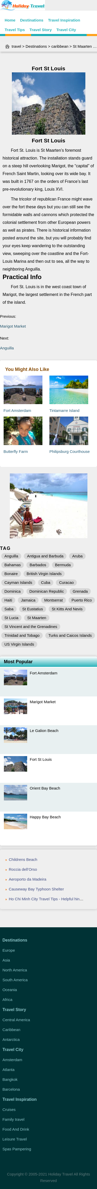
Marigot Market (13, 326)
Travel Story (40, 29)
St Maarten (82, 46)
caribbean (59, 46)
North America (14, 970)
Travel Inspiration (64, 20)
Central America (16, 1020)
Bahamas (12, 565)
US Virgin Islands (19, 644)
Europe (8, 950)
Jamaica (28, 600)
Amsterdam (12, 1059)
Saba (8, 609)
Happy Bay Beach (45, 817)
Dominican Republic (46, 591)
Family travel (13, 1119)
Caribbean (11, 1029)
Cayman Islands (18, 582)
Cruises (9, 1109)
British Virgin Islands (44, 573)
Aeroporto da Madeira (27, 879)
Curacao (66, 582)
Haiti (8, 600)
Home (10, 20)
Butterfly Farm (16, 451)
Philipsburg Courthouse (69, 451)
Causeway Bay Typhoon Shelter (36, 889)
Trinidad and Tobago (22, 635)
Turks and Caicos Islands (70, 635)
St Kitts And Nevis (67, 609)
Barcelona (11, 1089)
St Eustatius (32, 609)
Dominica (12, 591)
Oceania (9, 989)
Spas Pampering (16, 1149)
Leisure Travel (14, 1139)
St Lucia (11, 618)
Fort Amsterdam (17, 410)
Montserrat (53, 600)
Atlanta (8, 1069)
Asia (6, 960)
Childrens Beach (23, 859)
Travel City (66, 29)
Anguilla (7, 348)
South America (15, 980)
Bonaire (11, 573)
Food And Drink (15, 1129)
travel (16, 46)
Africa (7, 999)
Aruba (77, 556)
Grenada (80, 591)
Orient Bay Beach (45, 788)
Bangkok (9, 1079)
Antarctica (11, 1039)
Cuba (45, 582)
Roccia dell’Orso (23, 869)
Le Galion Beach (44, 730)
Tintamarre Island (64, 410)
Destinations (31, 20)
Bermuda (63, 565)
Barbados (37, 565)
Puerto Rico (82, 600)
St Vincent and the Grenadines (30, 626)
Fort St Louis (41, 759)
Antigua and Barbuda (45, 556)
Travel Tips (15, 29)
